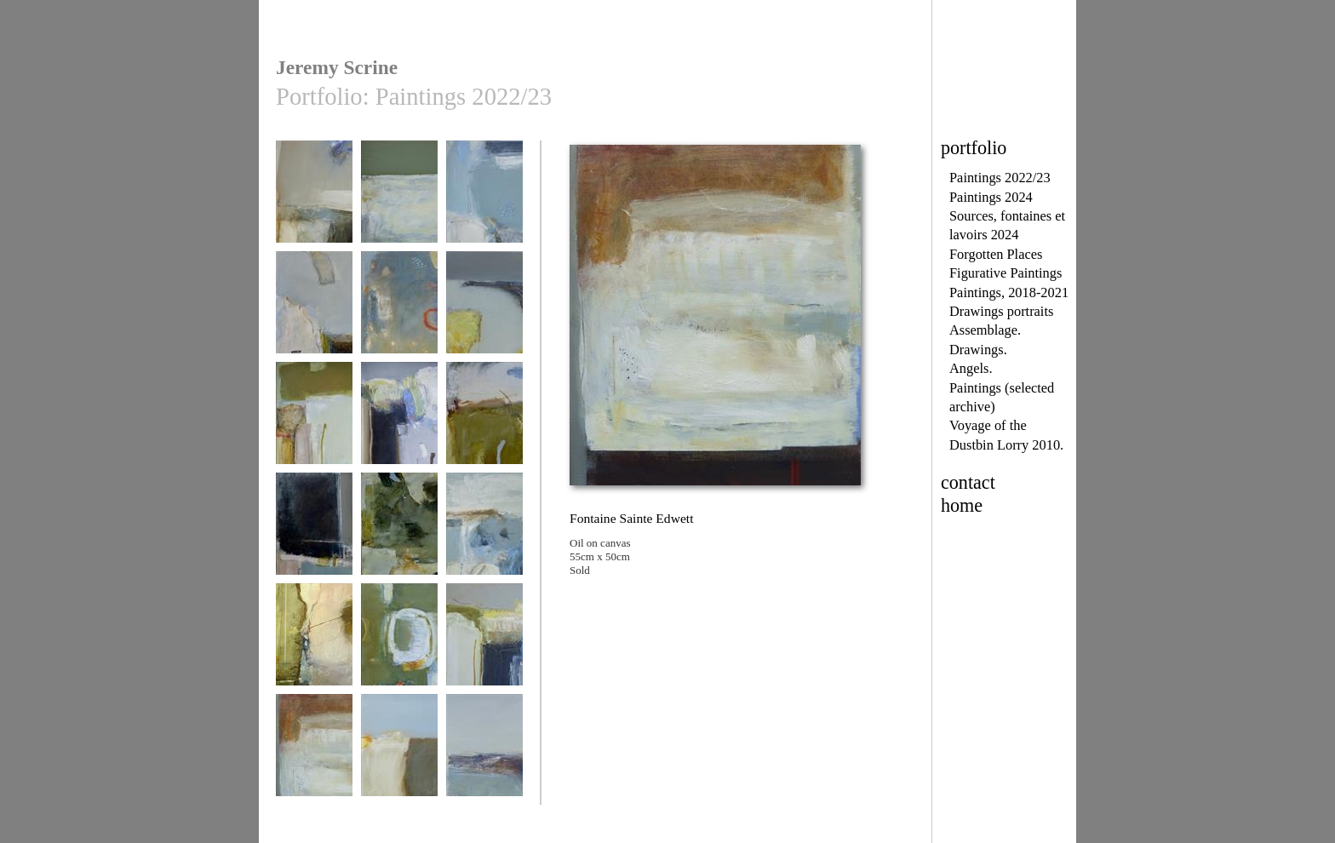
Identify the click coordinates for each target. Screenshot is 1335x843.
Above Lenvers (314, 310)
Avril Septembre (314, 421)
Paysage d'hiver (314, 199)
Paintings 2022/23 (1000, 177)
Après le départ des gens (399, 316)
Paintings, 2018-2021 (1009, 292)
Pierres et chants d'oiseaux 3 (399, 538)
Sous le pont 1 (399, 199)
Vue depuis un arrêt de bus (314, 538)
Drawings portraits (1001, 311)
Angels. (970, 368)
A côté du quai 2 (399, 642)
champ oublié (399, 753)
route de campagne (484, 421)
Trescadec (484, 532)
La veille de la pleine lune (484, 316)
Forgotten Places (995, 254)
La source (314, 642)
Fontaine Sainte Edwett (314, 759)
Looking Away (484, 753)
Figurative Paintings (1005, 273)
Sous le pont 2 (484, 199)
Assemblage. (985, 330)
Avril (484, 642)
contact (968, 482)
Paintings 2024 (991, 197)
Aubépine (399, 421)
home (962, 505)
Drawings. (978, 349)
